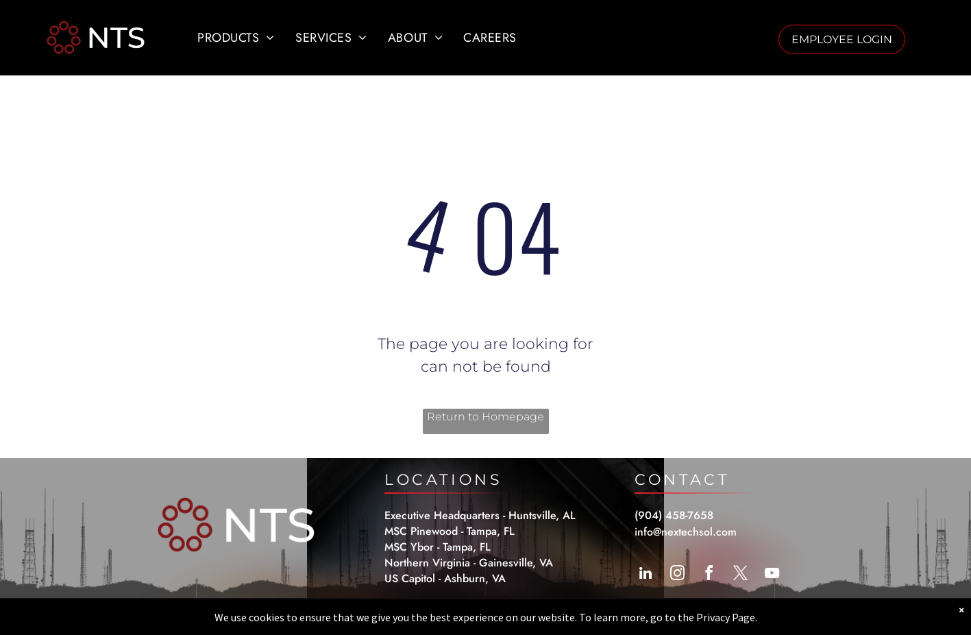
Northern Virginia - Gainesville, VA (468, 563)
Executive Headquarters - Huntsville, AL (480, 515)
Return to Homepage (485, 416)
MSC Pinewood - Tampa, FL (449, 531)
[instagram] (677, 575)
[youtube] (772, 575)
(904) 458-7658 (674, 515)
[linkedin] (645, 575)
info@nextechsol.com (686, 532)
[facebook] (709, 575)
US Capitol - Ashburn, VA (445, 578)
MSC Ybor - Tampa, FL (437, 547)
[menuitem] (236, 38)
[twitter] (740, 575)
